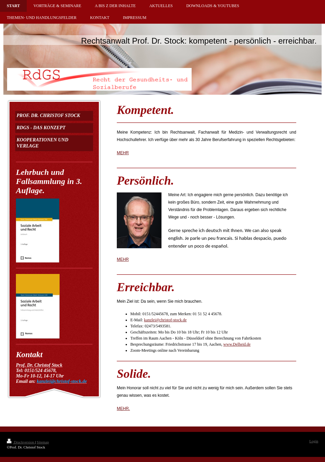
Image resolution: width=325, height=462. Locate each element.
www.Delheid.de (237, 344)
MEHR (123, 153)
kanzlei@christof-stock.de (165, 320)
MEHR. (123, 408)
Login (313, 441)
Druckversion (21, 442)
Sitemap (43, 442)
